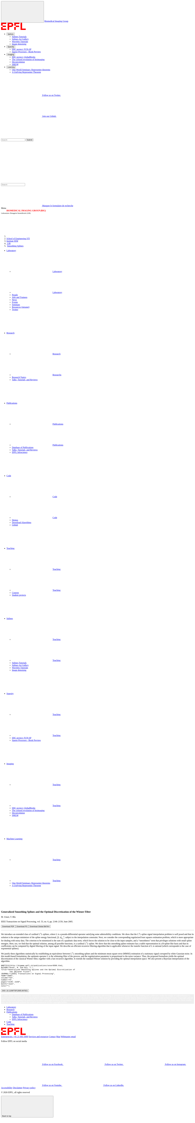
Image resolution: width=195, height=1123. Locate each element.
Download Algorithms (21, 522)
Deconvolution (18, 62)
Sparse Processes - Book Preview (26, 52)
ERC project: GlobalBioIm (23, 57)
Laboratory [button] (11, 250)
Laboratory (37, 271)
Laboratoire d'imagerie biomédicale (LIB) (16, 213)
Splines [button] (9, 618)
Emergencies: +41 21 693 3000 (14, 1041)
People (15, 295)
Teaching (36, 569)
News (14, 300)
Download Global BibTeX (39, 926)
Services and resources (38, 1041)
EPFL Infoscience (19, 452)
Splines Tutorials (19, 36)
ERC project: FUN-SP (21, 49)
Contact (52, 1041)
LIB (8, 243)
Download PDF (8, 926)
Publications (37, 424)
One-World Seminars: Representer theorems (31, 70)
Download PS (22, 926)
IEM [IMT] (12, 241)
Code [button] (8, 476)
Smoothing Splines (15, 246)
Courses (15, 592)
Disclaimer (17, 1092)
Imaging (11, 54)
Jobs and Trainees (19, 297)
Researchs (36, 375)
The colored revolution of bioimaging (28, 59)
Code (34, 496)
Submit (29, 140)
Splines (11, 34)
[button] (100, 321)
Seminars (16, 304)
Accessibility (6, 1092)
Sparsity (11, 47)
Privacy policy (29, 1092)
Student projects (19, 595)
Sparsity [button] (10, 693)
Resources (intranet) (20, 307)
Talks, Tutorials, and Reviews (25, 380)
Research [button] (10, 333)
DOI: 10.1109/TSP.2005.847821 (15, 995)
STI (18, 238)
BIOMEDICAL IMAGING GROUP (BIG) (26, 210)
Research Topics (19, 377)
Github (15, 525)
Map (58, 1041)
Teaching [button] (10, 548)
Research (36, 354)
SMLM (15, 64)
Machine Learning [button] (14, 839)
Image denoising (19, 44)
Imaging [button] (10, 764)
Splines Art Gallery (20, 39)
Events (15, 302)
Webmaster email (68, 1041)
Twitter (15, 309)
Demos (15, 520)
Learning (11, 67)
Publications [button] (11, 403)
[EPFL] (26, 236)
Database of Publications (22, 447)
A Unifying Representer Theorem (26, 72)
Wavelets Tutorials (20, 41)
